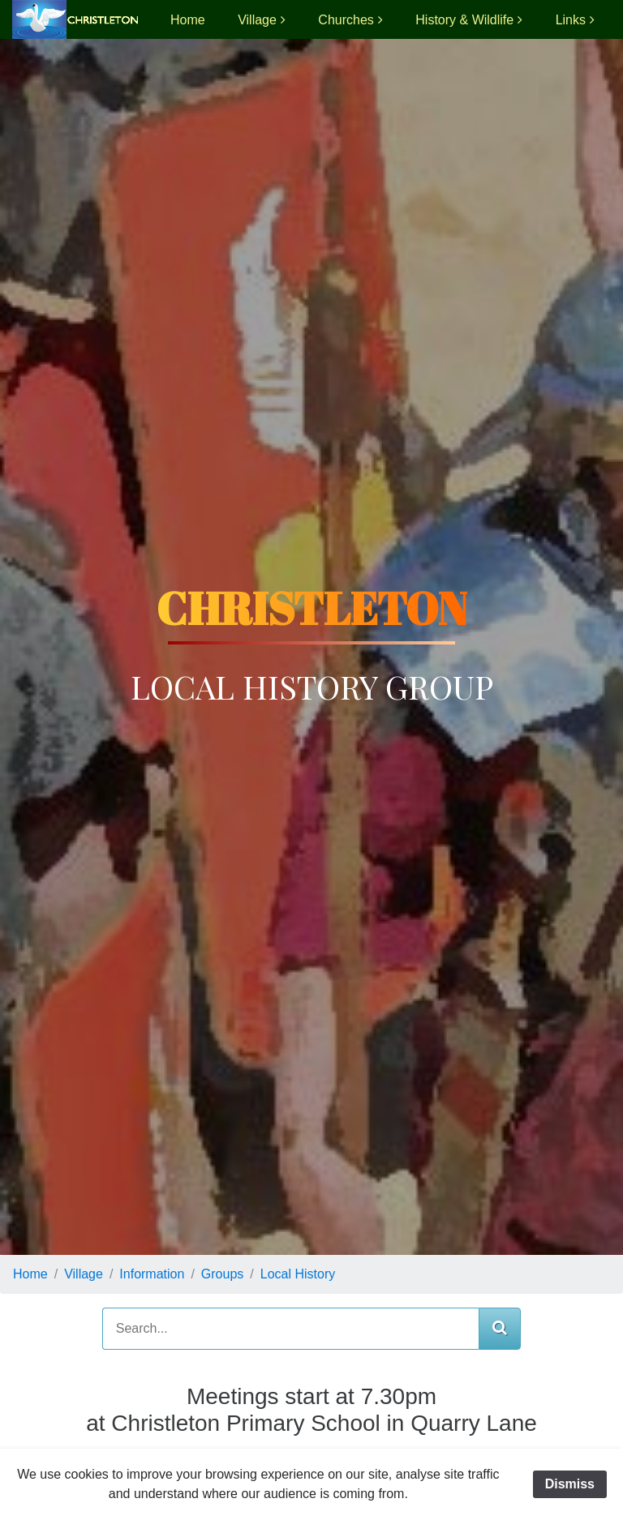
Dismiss (570, 1484)
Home (187, 20)
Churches (345, 20)
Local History (297, 1274)
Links (571, 20)
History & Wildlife (464, 20)
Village (257, 20)
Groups (222, 1274)
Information (151, 1274)
